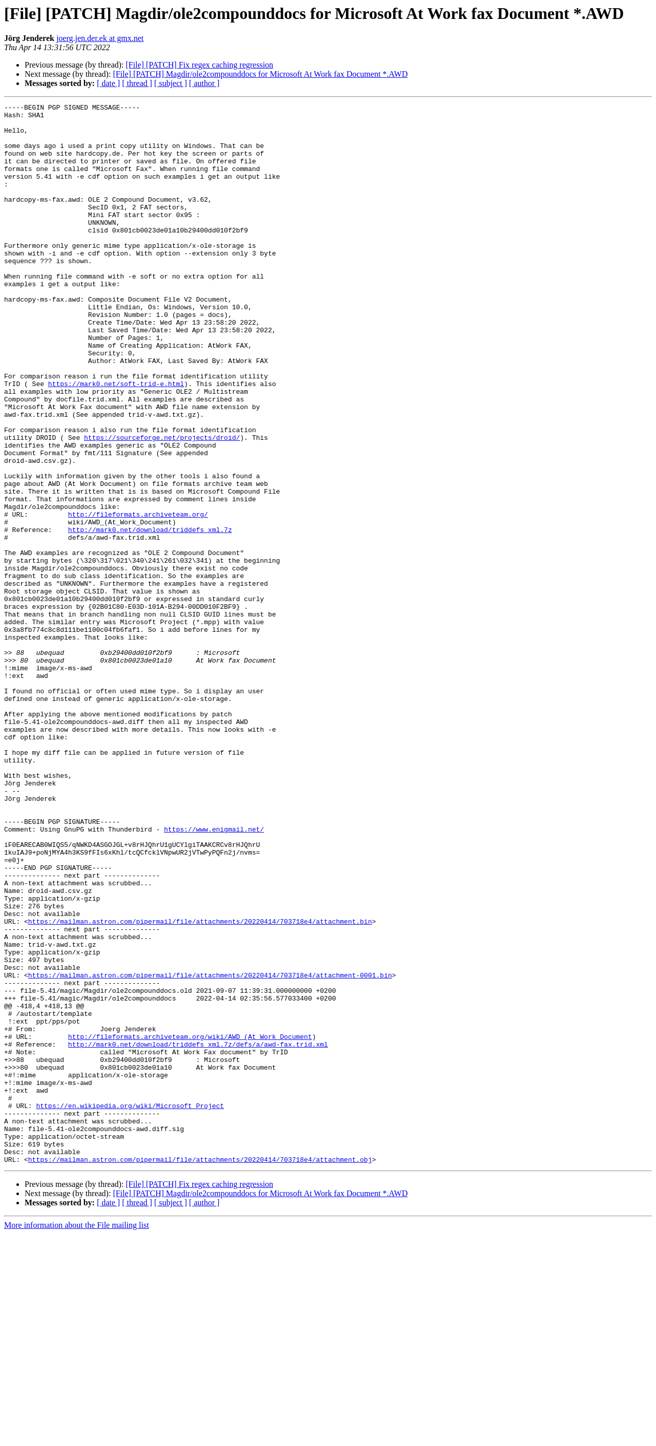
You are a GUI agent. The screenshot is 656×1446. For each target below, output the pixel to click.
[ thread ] (137, 83)
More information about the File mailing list (76, 1437)
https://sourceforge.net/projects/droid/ (162, 504)
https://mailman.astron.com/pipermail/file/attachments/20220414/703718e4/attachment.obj (200, 1371)
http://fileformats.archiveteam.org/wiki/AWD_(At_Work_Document (190, 1223)
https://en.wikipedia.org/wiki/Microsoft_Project (130, 1306)
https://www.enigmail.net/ (214, 975)
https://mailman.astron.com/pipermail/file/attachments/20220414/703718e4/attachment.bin (200, 1085)
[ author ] (204, 83)
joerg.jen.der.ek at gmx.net (100, 38)
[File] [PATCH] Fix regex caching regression (199, 64)
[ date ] (108, 83)
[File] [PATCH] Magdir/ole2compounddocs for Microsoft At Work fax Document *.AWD (260, 74)
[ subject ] (170, 83)
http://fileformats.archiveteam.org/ (138, 597)
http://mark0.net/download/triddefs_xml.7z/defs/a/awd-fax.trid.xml (198, 1233)
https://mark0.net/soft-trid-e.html (116, 440)
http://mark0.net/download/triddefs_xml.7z (150, 615)
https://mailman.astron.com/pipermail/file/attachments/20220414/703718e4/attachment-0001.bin (210, 1150)
